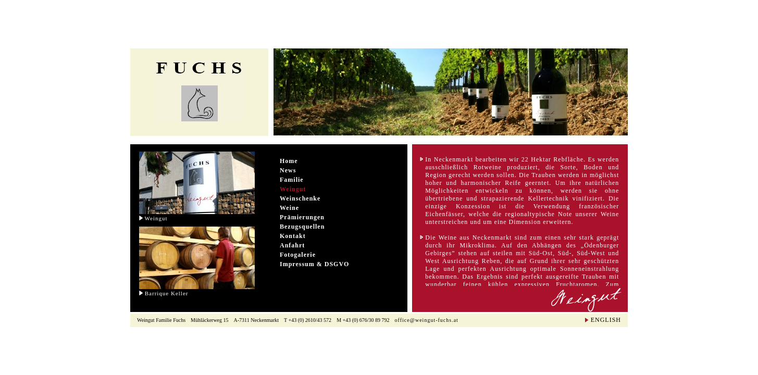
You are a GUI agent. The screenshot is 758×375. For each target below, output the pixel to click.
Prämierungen (302, 217)
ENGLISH (606, 319)
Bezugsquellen (302, 226)
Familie (292, 179)
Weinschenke (300, 198)
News (288, 170)
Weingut (293, 189)
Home (289, 161)
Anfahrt (292, 245)
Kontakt (293, 236)
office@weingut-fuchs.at (426, 320)
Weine (289, 207)
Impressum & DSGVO (314, 264)
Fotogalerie (298, 254)
